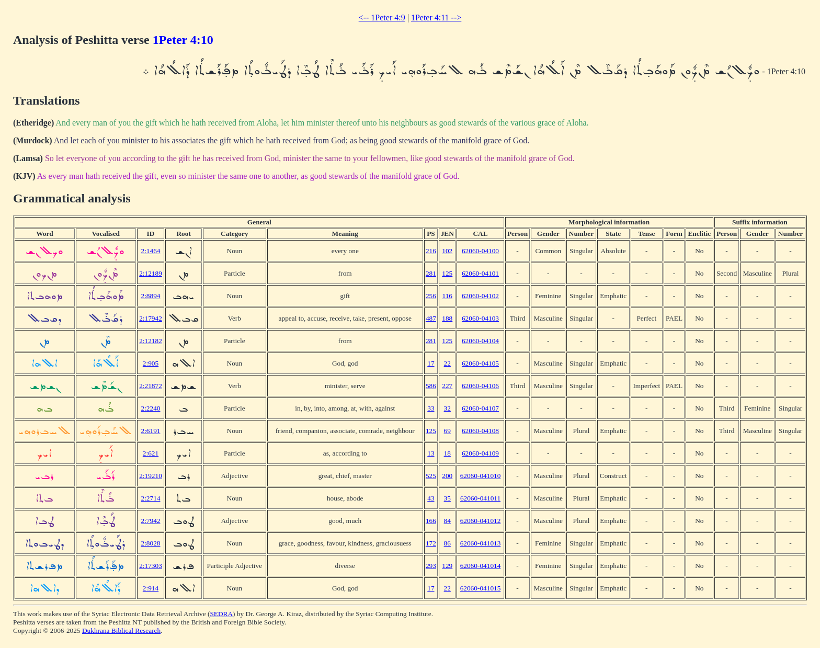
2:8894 (151, 296)
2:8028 (151, 543)
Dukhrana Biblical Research (121, 630)
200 (447, 476)
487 (431, 318)
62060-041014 (480, 566)
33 (430, 408)
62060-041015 (480, 588)
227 (447, 386)
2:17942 (150, 318)
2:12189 (150, 273)
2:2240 (151, 408)
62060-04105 (480, 363)
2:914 (150, 588)
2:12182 (150, 341)
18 (447, 453)
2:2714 (151, 498)
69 (447, 431)
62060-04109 (480, 453)
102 (447, 251)
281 (431, 273)
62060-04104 (480, 341)
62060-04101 (480, 273)
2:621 (150, 453)
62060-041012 (480, 521)
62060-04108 (480, 431)
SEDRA (221, 614)
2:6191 (151, 431)
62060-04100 (480, 251)
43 (430, 498)
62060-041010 (480, 476)
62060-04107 (480, 408)
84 (447, 521)
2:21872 (150, 386)
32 (447, 408)
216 (431, 251)
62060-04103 (480, 318)
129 (447, 566)
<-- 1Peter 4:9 (382, 17)
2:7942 (151, 521)
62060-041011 (480, 498)
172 (431, 543)
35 (447, 498)
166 (431, 521)
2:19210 (150, 476)
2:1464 (151, 251)
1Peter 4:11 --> (436, 17)
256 (431, 296)
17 (430, 363)
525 (431, 476)
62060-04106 (480, 386)
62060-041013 (480, 543)
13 (430, 453)
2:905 (150, 363)
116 (447, 296)
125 (447, 273)
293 (431, 566)
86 (447, 543)
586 (431, 386)
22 (447, 363)
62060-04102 (480, 296)
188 (447, 318)
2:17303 (150, 566)
